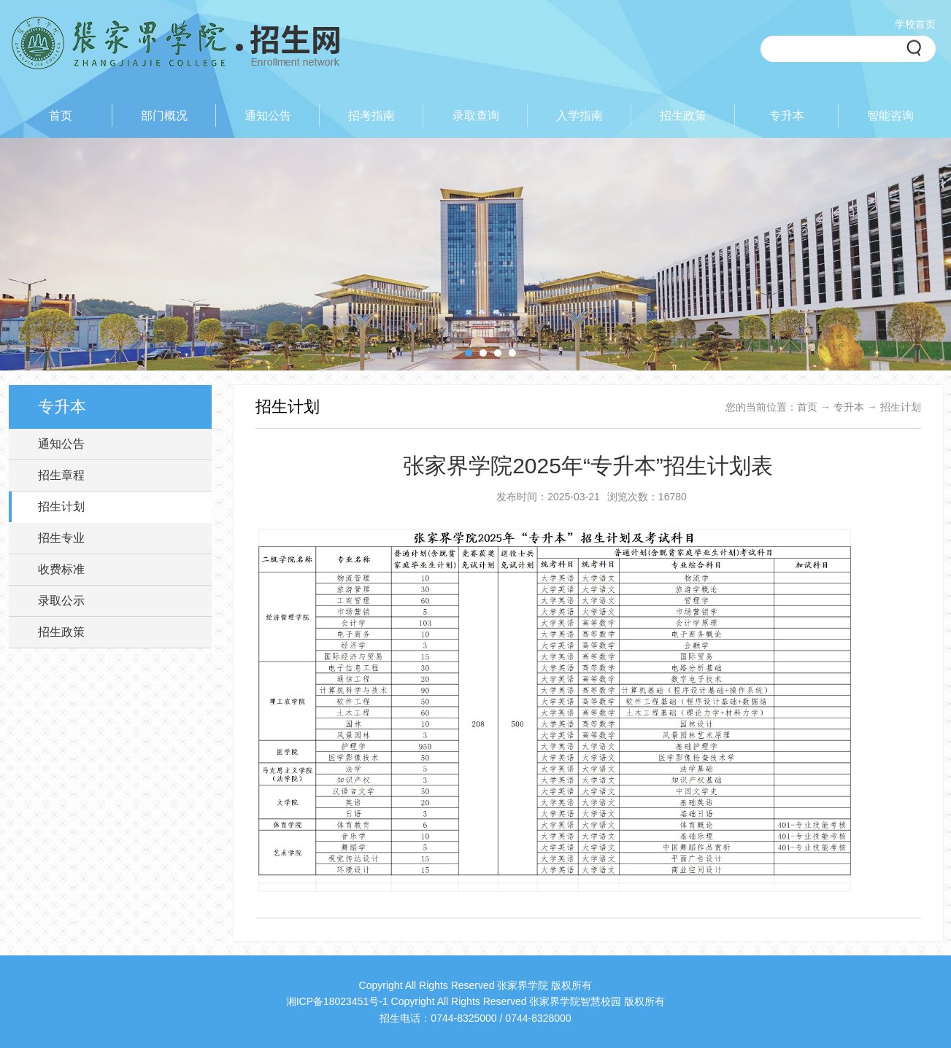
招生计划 (61, 506)
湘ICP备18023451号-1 (337, 1001)
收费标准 (61, 569)
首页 (807, 407)
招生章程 (61, 475)
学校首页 (915, 24)
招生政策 (61, 632)
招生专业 (61, 538)
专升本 (848, 407)
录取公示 (61, 600)
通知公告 (61, 444)
